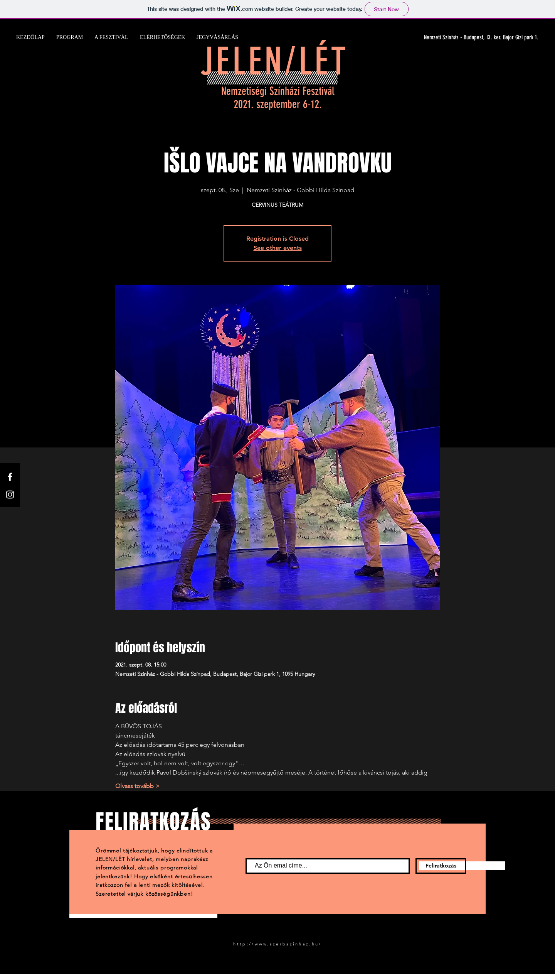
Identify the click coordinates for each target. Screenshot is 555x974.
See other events (278, 248)
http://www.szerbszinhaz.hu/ (277, 944)
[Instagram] (10, 494)
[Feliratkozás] (440, 866)
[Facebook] (10, 476)
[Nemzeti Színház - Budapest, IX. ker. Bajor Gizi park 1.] (465, 37)
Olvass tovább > (137, 786)
